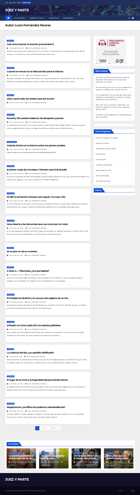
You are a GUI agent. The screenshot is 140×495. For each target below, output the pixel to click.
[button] (129, 18)
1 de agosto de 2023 (16, 48)
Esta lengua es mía (103, 170)
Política (20, 453)
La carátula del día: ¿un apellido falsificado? (30, 352)
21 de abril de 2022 (16, 384)
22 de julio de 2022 (16, 102)
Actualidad (19, 18)
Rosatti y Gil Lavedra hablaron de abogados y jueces (35, 118)
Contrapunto (101, 159)
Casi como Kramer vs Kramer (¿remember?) (30, 44)
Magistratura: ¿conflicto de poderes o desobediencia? (36, 407)
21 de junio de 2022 (16, 201)
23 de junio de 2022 (16, 149)
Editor (133, 490)
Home (121, 490)
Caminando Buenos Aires (106, 149)
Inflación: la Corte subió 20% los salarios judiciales (34, 325)
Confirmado (100, 154)
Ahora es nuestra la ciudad (107, 138)
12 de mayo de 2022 (16, 329)
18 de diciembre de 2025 (117, 462)
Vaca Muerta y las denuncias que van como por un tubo (37, 224)
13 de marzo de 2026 (19, 462)
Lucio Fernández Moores (36, 48)
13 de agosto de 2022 (17, 75)
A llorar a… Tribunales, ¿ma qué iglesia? (28, 271)
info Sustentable (102, 176)
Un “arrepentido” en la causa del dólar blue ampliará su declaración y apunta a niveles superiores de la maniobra (113, 97)
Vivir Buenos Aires (103, 181)
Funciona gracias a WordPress (15, 490)
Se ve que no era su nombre (22, 251)
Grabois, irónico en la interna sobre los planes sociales (36, 145)
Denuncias (68, 18)
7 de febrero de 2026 (51, 462)
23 (53, 428)
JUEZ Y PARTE (17, 10)
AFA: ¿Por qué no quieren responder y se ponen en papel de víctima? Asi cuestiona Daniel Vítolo (113, 107)
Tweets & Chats (36, 18)
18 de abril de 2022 (16, 411)
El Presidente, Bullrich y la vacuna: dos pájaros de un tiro (37, 298)
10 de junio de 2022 (16, 228)
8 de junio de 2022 (16, 255)
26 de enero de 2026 (83, 462)
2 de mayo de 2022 (16, 356)
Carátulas (54, 18)
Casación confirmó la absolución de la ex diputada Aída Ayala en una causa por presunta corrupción (112, 79)
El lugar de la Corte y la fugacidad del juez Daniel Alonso (37, 380)
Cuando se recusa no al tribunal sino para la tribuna (35, 71)
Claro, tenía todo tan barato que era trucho (30, 98)
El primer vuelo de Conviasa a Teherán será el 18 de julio (37, 169)
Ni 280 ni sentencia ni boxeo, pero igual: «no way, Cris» (36, 197)
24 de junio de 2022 (16, 122)
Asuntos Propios (102, 143)
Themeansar (41, 490)
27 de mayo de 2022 (16, 275)
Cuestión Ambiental (104, 165)
